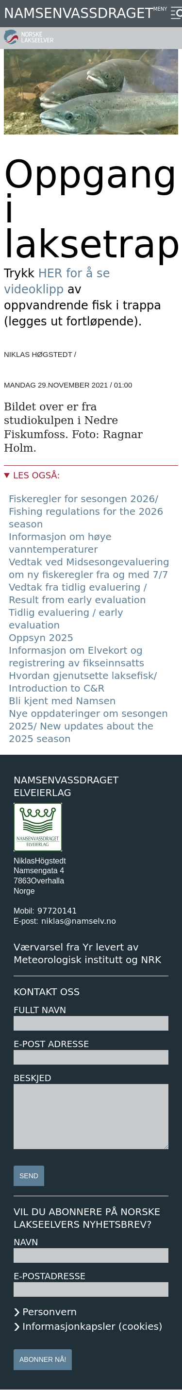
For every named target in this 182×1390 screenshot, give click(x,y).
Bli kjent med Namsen (62, 701)
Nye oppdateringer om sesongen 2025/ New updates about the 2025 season (88, 726)
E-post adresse (51, 1044)
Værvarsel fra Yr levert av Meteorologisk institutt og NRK (87, 953)
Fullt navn (40, 1010)
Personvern (49, 1312)
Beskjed (32, 1078)
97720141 (57, 910)
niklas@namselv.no (78, 921)
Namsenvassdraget (78, 13)
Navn (26, 1242)
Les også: (36, 475)
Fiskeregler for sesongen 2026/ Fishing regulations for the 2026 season (86, 511)
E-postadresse (49, 1276)
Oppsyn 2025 (41, 638)
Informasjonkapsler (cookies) (92, 1326)
